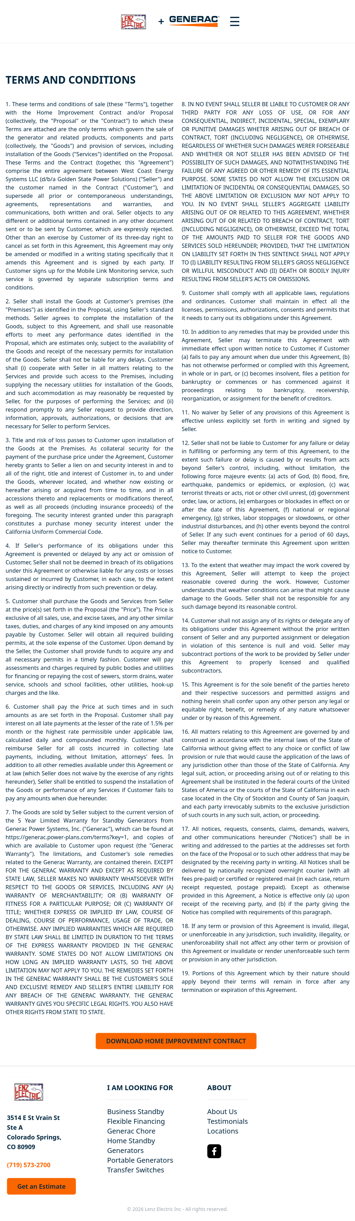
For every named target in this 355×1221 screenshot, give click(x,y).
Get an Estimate (41, 1186)
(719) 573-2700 (29, 1165)
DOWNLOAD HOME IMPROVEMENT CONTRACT (176, 1041)
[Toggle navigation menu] (234, 21)
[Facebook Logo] (214, 1151)
